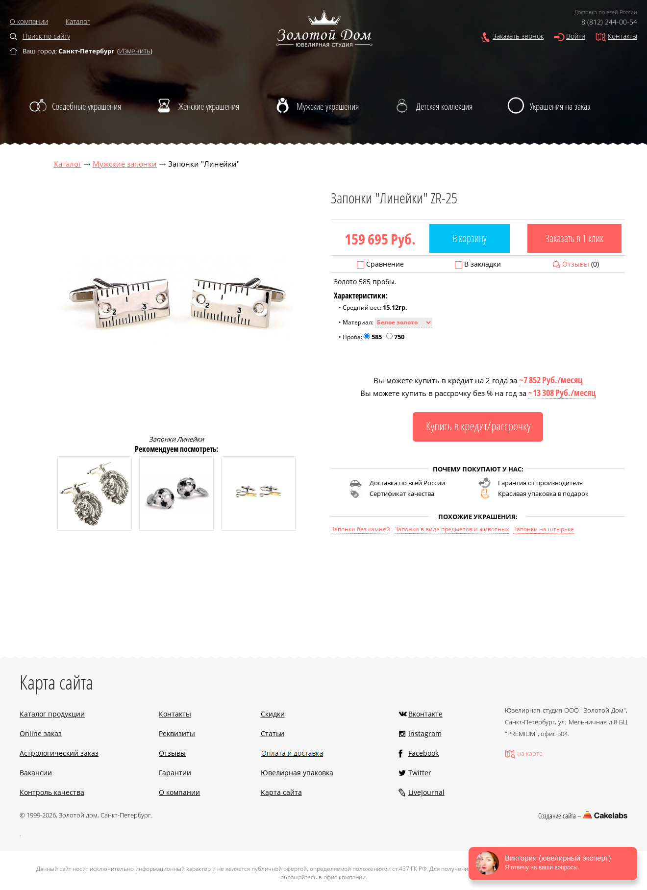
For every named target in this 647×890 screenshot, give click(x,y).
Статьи (272, 733)
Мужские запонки (125, 164)
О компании (29, 21)
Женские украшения (208, 106)
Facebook (423, 753)
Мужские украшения (328, 106)
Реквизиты (177, 733)
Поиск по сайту (46, 36)
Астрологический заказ (59, 753)
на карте (530, 753)
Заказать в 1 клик (574, 238)
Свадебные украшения (86, 106)
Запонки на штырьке (543, 529)
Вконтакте (425, 713)
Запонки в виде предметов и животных (452, 529)
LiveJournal (426, 792)
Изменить (134, 50)
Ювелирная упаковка (297, 772)
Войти (575, 36)
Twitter (419, 772)
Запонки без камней (360, 529)
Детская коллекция (444, 106)
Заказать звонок (518, 36)
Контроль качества (52, 792)
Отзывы (575, 264)
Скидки (273, 713)
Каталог (78, 21)
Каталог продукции (52, 713)
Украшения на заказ (560, 106)
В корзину (469, 238)
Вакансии (36, 772)
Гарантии (175, 772)
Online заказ (41, 733)
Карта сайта (281, 792)
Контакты (622, 36)
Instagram (425, 733)
